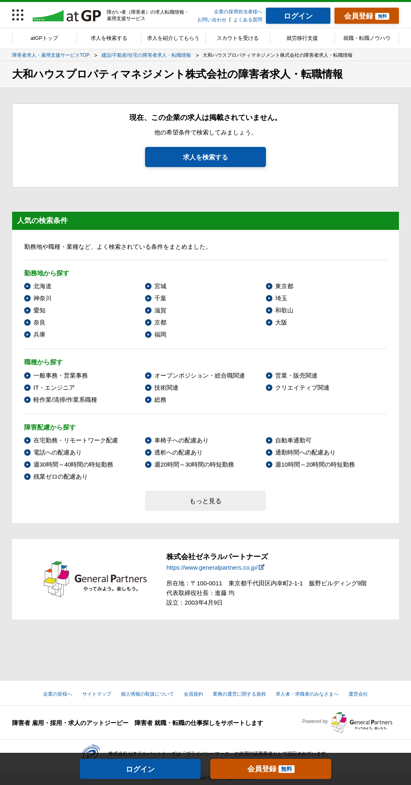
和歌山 (284, 310)
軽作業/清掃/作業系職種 (65, 399)
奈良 (39, 322)
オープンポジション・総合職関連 (199, 375)
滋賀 (160, 310)
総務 (160, 399)
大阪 (281, 322)
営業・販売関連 (296, 375)
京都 (160, 322)
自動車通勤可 (293, 440)
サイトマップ (96, 694)
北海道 (42, 286)
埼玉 (281, 298)
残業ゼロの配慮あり (60, 476)
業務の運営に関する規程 (239, 694)
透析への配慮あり (178, 452)
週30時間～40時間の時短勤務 (73, 464)
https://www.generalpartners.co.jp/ (211, 567)
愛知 (39, 310)
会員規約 (193, 694)
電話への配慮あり (57, 452)
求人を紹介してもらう (173, 38)
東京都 (284, 286)
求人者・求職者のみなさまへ (307, 694)
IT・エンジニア (54, 387)
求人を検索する (109, 38)
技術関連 (166, 387)
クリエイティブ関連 (302, 387)
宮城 (160, 286)
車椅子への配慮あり (181, 440)
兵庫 (39, 334)
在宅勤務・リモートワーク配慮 (75, 440)
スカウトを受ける (238, 38)
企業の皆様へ (57, 694)
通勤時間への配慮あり (305, 452)
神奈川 (42, 298)
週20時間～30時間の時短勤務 (194, 464)
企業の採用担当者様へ (238, 11)
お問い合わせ (211, 20)
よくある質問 (247, 20)
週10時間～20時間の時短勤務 (315, 464)
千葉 (160, 298)
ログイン (140, 769)
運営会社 (358, 694)
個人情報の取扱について (147, 694)
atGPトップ (44, 38)
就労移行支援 (302, 38)
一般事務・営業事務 (60, 375)
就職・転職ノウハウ (366, 38)
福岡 (160, 334)
